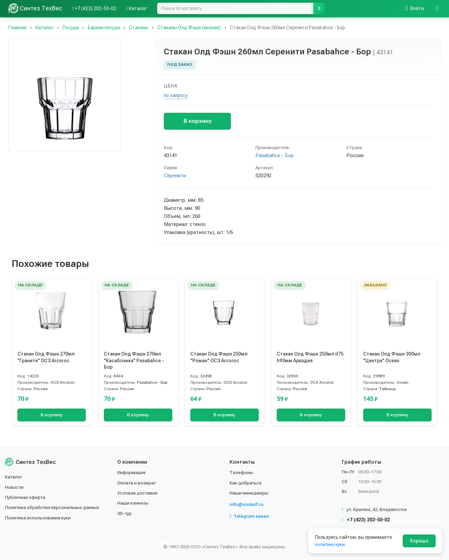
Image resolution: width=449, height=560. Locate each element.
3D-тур (124, 513)
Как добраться (246, 482)
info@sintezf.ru (246, 504)
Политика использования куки (38, 517)
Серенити (175, 176)
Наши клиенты (133, 503)
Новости (14, 487)
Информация (131, 472)
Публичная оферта (25, 497)
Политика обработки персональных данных (53, 507)
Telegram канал (249, 516)
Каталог (14, 476)
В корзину (197, 121)
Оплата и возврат (137, 482)
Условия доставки (137, 493)
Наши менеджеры (249, 493)
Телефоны (241, 472)
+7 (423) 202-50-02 (366, 520)
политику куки (330, 544)
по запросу (176, 95)
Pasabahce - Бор (274, 155)
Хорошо (419, 541)
